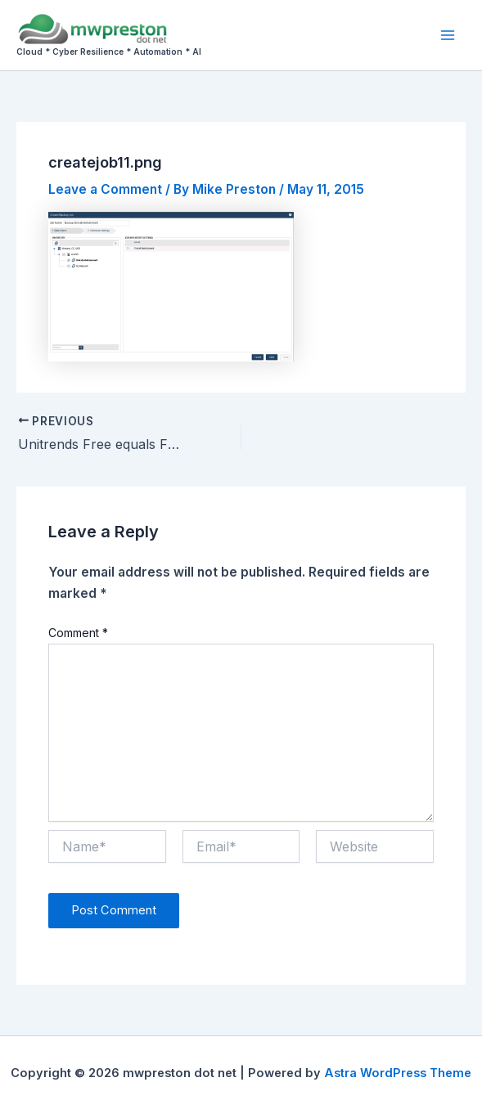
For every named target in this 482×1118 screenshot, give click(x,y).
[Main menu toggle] (448, 34)
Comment (78, 633)
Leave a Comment (105, 189)
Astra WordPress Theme (397, 1073)
